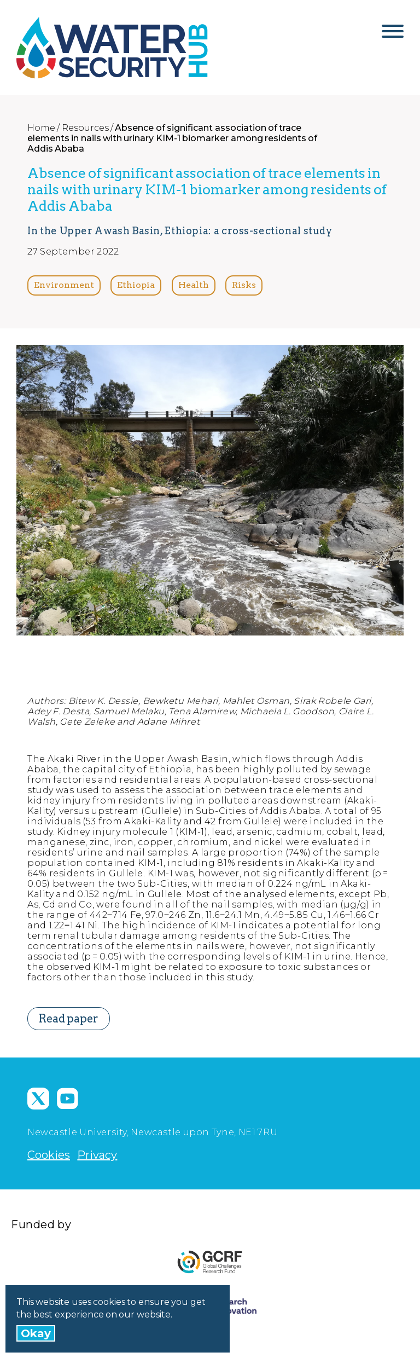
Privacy (97, 1154)
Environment (64, 285)
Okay (36, 1333)
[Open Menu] (393, 36)
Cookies (48, 1154)
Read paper (68, 1018)
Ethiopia (136, 285)
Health (193, 285)
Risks (244, 285)
